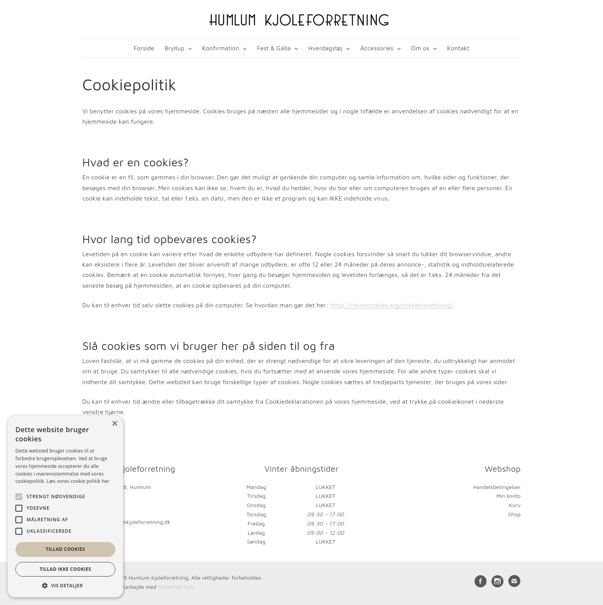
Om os (420, 48)
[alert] (65, 506)
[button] (65, 586)
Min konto (508, 495)
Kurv (515, 505)
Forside (144, 48)
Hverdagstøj (325, 48)
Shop (514, 514)
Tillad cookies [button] (65, 549)
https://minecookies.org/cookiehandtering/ (391, 305)
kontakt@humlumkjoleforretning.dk (126, 522)
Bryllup (175, 48)
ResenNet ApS (175, 586)
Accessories (376, 48)
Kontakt (458, 48)
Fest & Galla (274, 48)
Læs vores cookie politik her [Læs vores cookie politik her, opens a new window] (78, 481)
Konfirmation (220, 48)
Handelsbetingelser (497, 487)
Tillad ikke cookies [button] (65, 569)
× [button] (114, 424)
